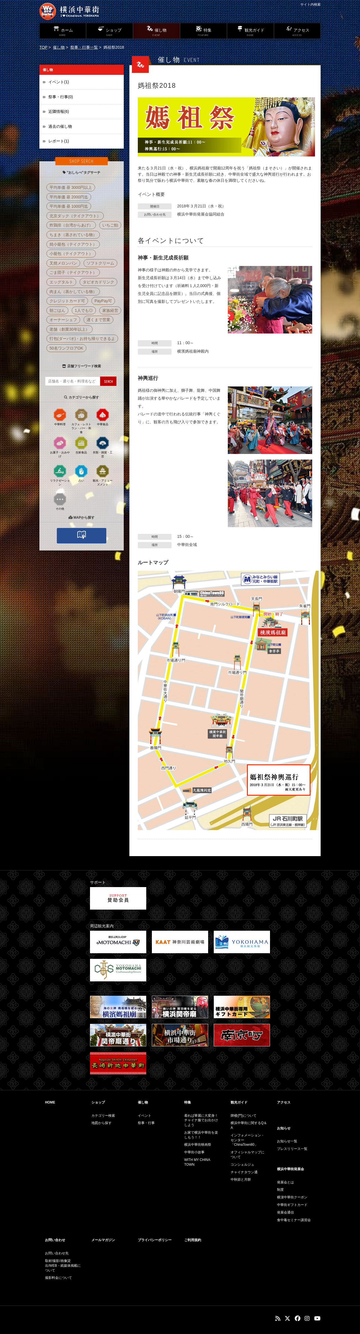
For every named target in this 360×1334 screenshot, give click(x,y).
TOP (43, 47)
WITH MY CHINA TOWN (197, 1162)
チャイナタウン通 (244, 1172)
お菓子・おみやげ (60, 447)
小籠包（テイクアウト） (71, 253)
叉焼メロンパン (63, 263)
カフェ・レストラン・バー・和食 (81, 421)
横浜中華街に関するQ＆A (249, 1125)
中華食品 (102, 417)
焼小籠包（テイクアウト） (73, 244)
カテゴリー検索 (103, 1116)
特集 (187, 1102)
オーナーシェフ (63, 319)
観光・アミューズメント (102, 475)
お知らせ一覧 (287, 1141)
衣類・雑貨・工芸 (102, 447)
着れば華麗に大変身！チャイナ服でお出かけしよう (201, 1120)
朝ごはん (57, 310)
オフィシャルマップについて (247, 1154)
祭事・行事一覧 (84, 47)
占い (81, 473)
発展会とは (285, 1182)
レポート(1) (58, 141)
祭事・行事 (146, 1123)
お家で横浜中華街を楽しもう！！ (201, 1135)
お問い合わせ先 (57, 1253)
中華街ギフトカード (292, 1205)
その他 (60, 501)
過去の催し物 (60, 126)
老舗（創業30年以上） (69, 329)
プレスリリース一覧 (292, 1149)
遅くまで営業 (98, 319)
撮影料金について (58, 1278)
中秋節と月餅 (241, 1179)
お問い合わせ (55, 1240)
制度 (280, 1190)
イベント (144, 1116)
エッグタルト (61, 282)
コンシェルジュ (242, 1165)
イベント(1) (58, 82)
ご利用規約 (192, 1240)
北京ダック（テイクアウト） (75, 216)
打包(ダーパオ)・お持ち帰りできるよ (82, 338)
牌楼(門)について (243, 1116)
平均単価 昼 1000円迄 (69, 206)
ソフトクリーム (100, 263)
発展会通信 (285, 1212)
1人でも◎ (84, 310)
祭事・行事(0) (60, 97)
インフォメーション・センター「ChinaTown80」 (247, 1140)
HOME (50, 1102)
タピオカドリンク (98, 282)
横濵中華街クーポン (292, 1197)
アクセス (284, 1102)
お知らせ (284, 1128)
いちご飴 (110, 225)
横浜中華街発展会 (290, 1169)
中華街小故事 (194, 1152)
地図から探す (101, 1123)
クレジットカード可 (67, 301)
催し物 (59, 47)
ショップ (98, 1102)
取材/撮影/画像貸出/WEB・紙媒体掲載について (63, 1265)
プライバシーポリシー (155, 1240)
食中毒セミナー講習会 (294, 1220)
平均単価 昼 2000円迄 (69, 197)
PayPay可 (103, 301)
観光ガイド (239, 1102)
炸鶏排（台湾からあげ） (71, 225)
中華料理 (60, 417)
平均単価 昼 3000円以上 (71, 187)
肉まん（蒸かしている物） (73, 291)
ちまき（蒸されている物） (73, 234)
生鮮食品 (81, 445)
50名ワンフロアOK (66, 348)
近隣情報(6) (58, 111)
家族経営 (110, 310)
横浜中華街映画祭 (197, 1145)
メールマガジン (103, 1240)
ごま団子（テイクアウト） (73, 272)
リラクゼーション (60, 475)
